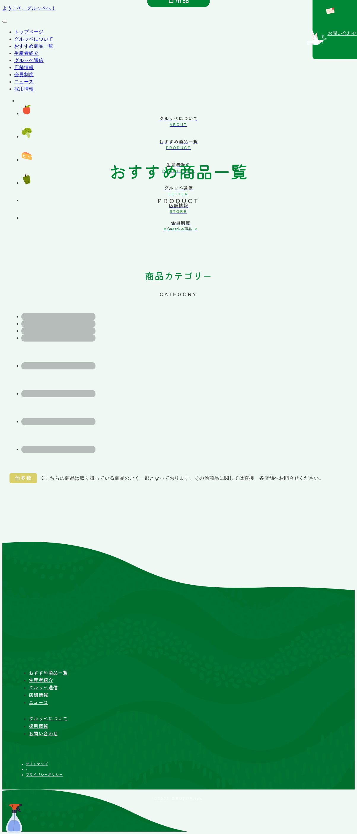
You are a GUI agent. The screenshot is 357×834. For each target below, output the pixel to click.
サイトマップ (37, 764)
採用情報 (24, 88)
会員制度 (24, 74)
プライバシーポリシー (44, 774)
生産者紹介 (26, 53)
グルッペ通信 (29, 60)
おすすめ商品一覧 (33, 46)
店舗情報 (24, 67)
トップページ (29, 31)
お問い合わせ (43, 733)
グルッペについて (33, 39)
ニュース (24, 81)
